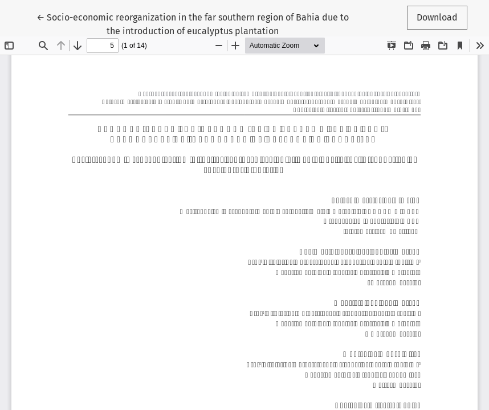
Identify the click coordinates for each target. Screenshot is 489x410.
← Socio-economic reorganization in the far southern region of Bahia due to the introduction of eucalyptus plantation (192, 23)
